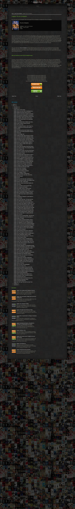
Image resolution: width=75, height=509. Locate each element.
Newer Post (14, 97)
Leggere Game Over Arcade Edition (20, 209)
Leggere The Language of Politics (20, 213)
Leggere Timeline (17, 251)
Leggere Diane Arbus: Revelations (20, 208)
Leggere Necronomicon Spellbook (20, 336)
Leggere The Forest (17, 232)
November (16, 109)
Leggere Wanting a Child (21, 466)
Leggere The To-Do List (18, 285)
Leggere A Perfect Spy (18, 255)
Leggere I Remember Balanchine (20, 398)
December (16, 108)
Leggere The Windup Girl (21, 485)
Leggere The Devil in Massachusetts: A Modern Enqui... (19, 280)
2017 (14, 106)
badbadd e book (37, 2)
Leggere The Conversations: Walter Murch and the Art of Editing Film (22, 419)
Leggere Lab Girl (17, 221)
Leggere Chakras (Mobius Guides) (20, 324)
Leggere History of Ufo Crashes (20, 111)
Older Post (58, 97)
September (16, 403)
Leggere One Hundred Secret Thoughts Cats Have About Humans (22, 475)
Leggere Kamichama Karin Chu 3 (20, 391)
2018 (14, 105)
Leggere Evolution (17, 142)
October (16, 402)
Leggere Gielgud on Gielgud (19, 292)
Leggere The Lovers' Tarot (19, 136)
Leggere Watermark (17, 149)
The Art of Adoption (23, 49)
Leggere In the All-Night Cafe (19, 150)
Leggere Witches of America (19, 369)
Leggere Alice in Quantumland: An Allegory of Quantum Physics (22, 447)
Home (37, 6)
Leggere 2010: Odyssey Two (19, 175)
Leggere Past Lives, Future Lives (20, 372)
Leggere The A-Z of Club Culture (20, 357)
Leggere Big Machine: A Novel (19, 182)
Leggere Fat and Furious (18, 220)
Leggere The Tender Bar (18, 169)
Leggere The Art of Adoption (19, 16)
